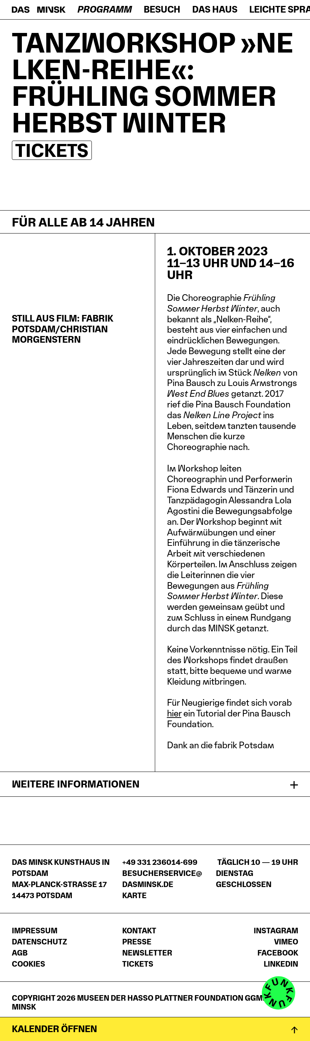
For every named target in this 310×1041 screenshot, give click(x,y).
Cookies (28, 964)
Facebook (277, 952)
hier (174, 713)
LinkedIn (281, 964)
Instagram (276, 930)
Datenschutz (39, 941)
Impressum (34, 930)
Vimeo (286, 941)
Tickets (52, 150)
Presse (136, 941)
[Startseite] (39, 9)
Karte (134, 895)
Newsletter (147, 952)
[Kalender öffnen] (155, 1029)
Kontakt (139, 930)
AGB (20, 952)
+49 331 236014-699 (159, 862)
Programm (104, 9)
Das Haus (214, 9)
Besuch (162, 9)
